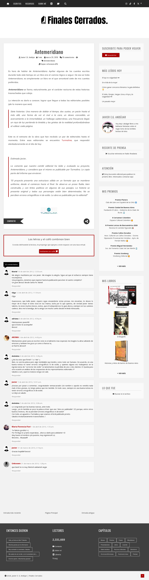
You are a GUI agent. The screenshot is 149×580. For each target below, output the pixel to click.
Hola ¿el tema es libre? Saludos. (18, 540)
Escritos (17, 3)
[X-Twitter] (138, 3)
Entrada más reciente (12, 513)
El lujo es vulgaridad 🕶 (111, 78)
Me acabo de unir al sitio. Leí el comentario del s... (23, 554)
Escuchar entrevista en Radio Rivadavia (121, 154)
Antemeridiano (49, 60)
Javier (14, 448)
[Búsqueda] (65, 3)
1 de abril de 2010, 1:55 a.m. (42, 427)
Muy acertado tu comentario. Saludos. (19, 549)
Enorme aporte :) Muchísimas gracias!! (20, 558)
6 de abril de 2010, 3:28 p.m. (31, 356)
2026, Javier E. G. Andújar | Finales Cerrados (23, 576)
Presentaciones (105, 545)
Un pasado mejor (108, 101)
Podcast (135, 554)
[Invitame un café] (58, 3)
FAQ (55, 559)
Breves (103, 540)
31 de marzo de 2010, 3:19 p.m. (30, 448)
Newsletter (111, 55)
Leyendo (124, 545)
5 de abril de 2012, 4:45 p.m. (30, 337)
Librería (56, 555)
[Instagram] (126, 3)
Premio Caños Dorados (121, 233)
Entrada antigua (88, 513)
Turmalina (67, 140)
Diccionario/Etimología (107, 554)
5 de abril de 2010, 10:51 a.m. (29, 382)
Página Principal (51, 513)
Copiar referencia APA (49, 64)
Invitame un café (49, 251)
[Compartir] (87, 221)
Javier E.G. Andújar (28, 57)
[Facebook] (134, 3)
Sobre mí (42, 3)
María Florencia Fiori (21, 426)
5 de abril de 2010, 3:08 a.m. (31, 403)
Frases (121, 540)
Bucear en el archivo (121, 394)
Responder (16, 471)
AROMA (15, 337)
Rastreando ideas (123, 554)
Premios (111, 540)
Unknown (16, 463)
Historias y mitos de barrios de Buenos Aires (121, 363)
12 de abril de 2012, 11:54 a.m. (29, 292)
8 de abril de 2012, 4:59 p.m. (30, 318)
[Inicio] (8, 3)
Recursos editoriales (120, 549)
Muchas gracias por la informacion (18, 545)
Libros (116, 545)
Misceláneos (130, 540)
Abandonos (133, 549)
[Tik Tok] (130, 3)
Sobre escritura (105, 549)
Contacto (57, 546)
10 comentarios (68, 57)
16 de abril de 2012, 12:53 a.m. (30, 271)
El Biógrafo (121, 337)
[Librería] (51, 3)
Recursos (29, 3)
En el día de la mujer (109, 82)
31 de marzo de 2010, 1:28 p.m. (34, 463)
